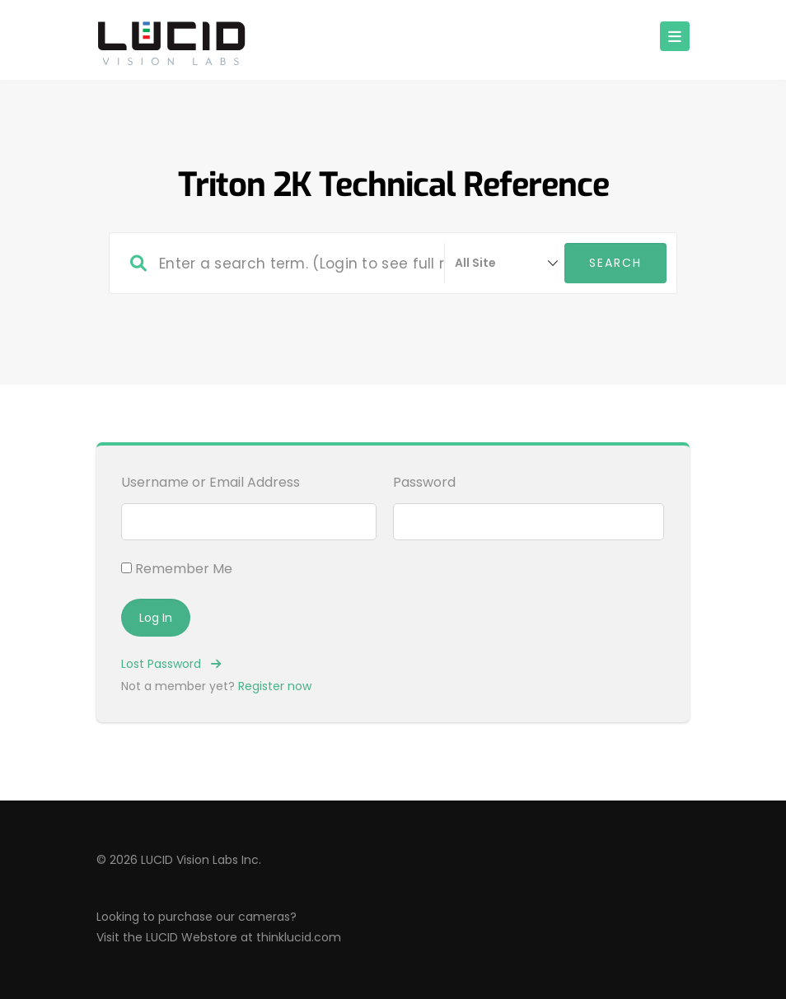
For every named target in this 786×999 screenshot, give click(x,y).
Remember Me (176, 568)
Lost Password (171, 664)
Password (424, 482)
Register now (274, 686)
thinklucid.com (298, 937)
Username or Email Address (210, 482)
